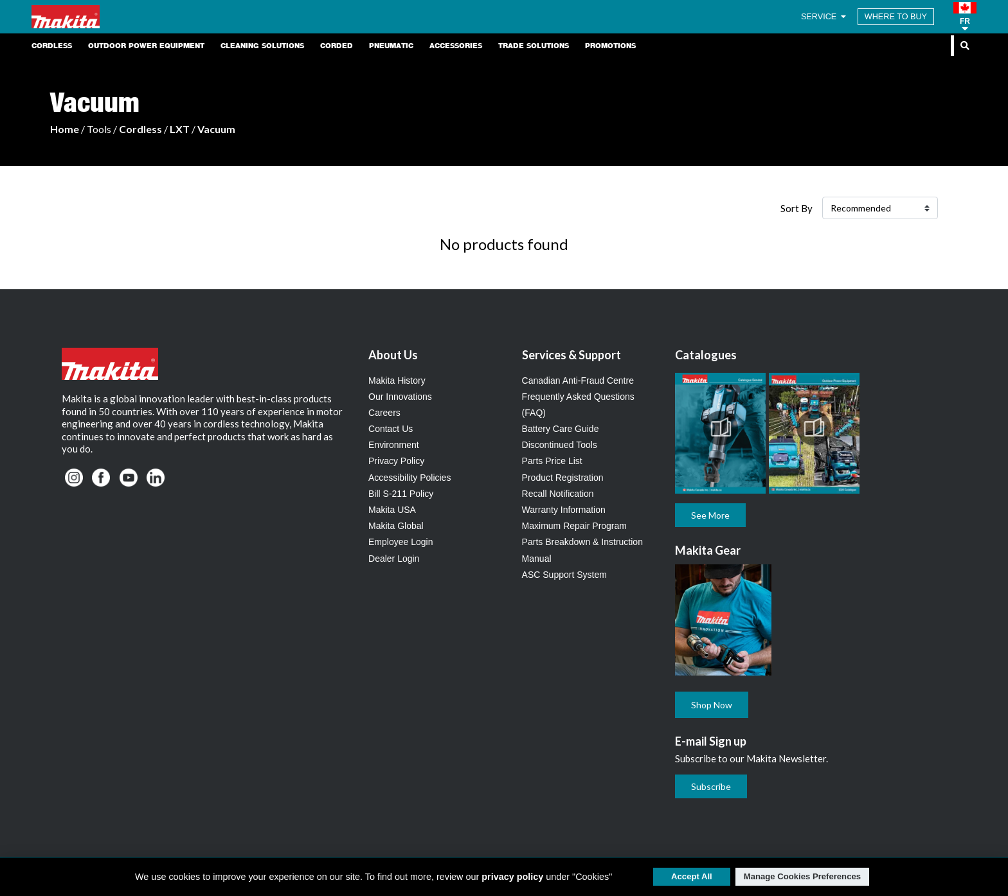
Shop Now (711, 704)
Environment (393, 445)
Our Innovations (400, 396)
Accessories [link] (455, 45)
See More (710, 515)
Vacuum (216, 129)
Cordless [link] (52, 45)
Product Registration (563, 477)
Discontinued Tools (559, 445)
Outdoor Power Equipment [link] (146, 45)
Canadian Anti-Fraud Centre (578, 380)
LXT (180, 129)
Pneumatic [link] (391, 45)
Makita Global (396, 526)
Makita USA (392, 510)
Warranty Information (564, 510)
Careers (384, 413)
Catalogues (706, 355)
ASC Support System (564, 574)
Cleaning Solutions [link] (262, 45)
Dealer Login (393, 558)
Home (64, 129)
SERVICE (824, 16)
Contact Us (390, 429)
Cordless (140, 129)
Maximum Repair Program (574, 526)
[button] (965, 16)
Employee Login (400, 542)
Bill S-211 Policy (400, 493)
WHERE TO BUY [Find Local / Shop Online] (896, 16)
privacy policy (512, 877)
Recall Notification (558, 493)
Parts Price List (552, 461)
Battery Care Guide (560, 429)
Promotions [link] (610, 45)
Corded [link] (336, 45)
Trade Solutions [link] (533, 45)
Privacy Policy (396, 461)
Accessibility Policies (409, 477)
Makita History (397, 380)
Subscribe (711, 786)
